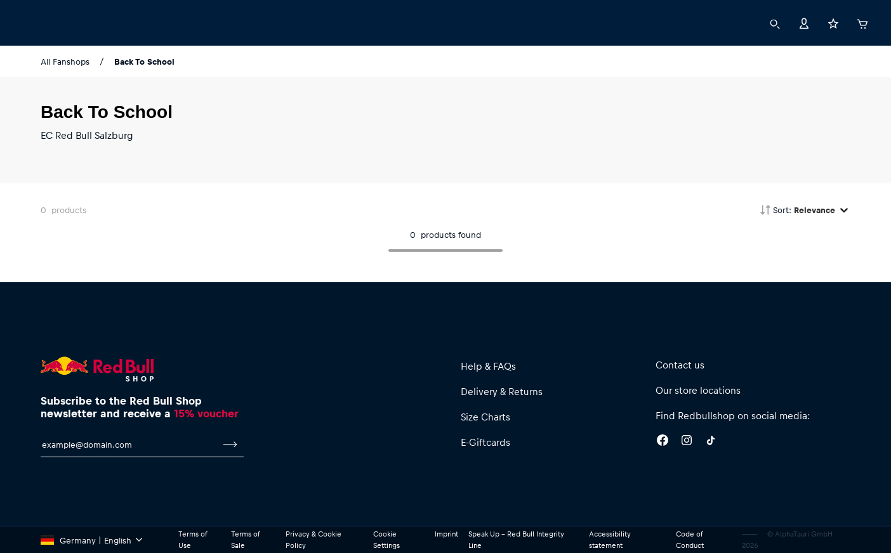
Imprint (446, 533)
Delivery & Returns (502, 391)
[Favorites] (833, 22)
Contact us (680, 364)
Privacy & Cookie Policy (313, 539)
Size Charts (485, 416)
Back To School (144, 61)
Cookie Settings (386, 539)
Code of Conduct (690, 539)
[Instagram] (687, 442)
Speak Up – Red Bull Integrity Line (516, 539)
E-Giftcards (485, 442)
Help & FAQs (488, 366)
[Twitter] (711, 442)
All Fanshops (65, 61)
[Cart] (862, 22)
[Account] (804, 22)
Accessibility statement (610, 539)
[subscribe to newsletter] (230, 444)
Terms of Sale (245, 539)
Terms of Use (192, 539)
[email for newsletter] (129, 444)
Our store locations (698, 390)
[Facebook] (663, 442)
